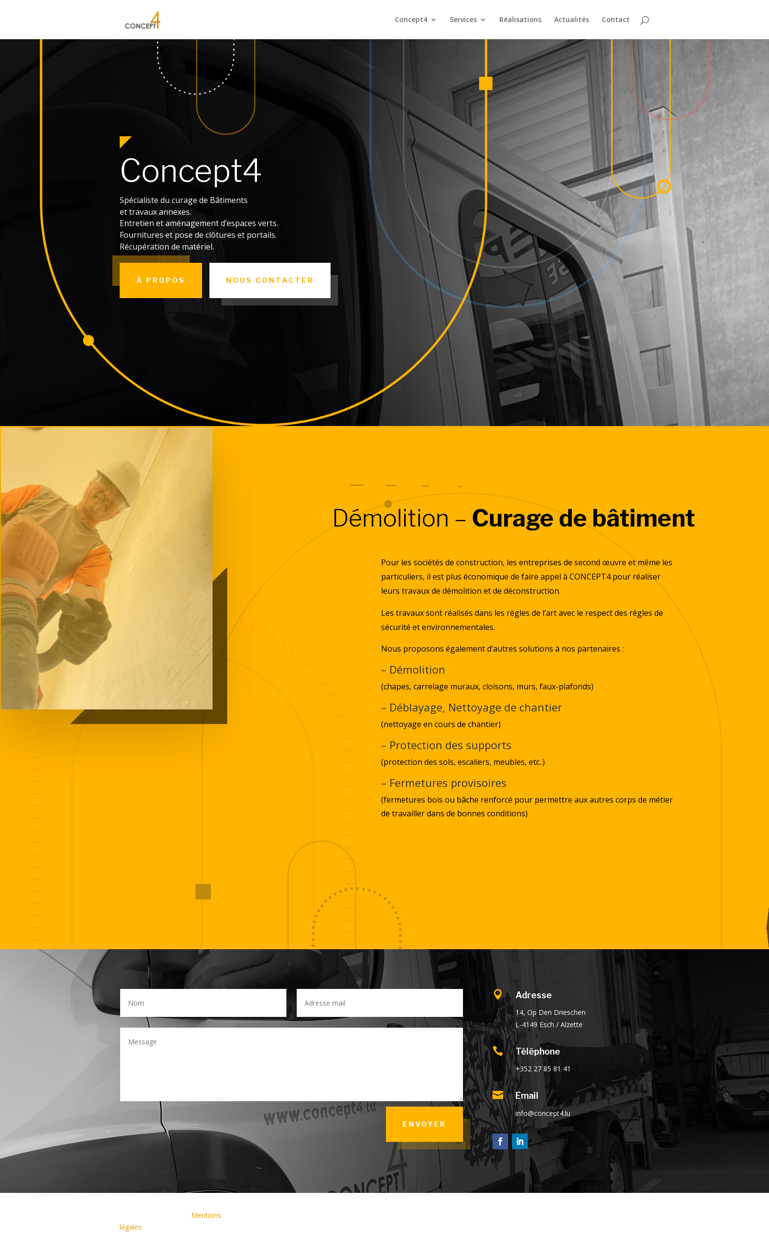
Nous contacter (270, 280)
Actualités (571, 20)
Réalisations (520, 20)
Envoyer (424, 1124)
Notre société (758, 927)
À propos (160, 280)
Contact (616, 20)
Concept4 (411, 20)
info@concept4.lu (542, 1113)
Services (463, 20)
